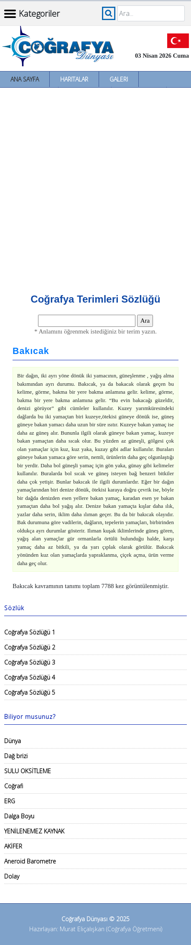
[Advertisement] (95, 187)
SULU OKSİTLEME (27, 771)
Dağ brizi (16, 756)
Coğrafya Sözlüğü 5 (29, 692)
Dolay (11, 876)
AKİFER (13, 846)
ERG (9, 801)
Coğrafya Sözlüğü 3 (29, 662)
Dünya (12, 741)
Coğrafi (13, 786)
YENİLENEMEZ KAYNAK (34, 831)
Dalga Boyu (19, 816)
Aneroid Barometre (30, 861)
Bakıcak (31, 351)
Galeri (119, 79)
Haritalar (74, 79)
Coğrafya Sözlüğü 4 (29, 677)
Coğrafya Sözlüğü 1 (29, 632)
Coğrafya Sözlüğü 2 (29, 647)
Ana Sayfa (24, 79)
